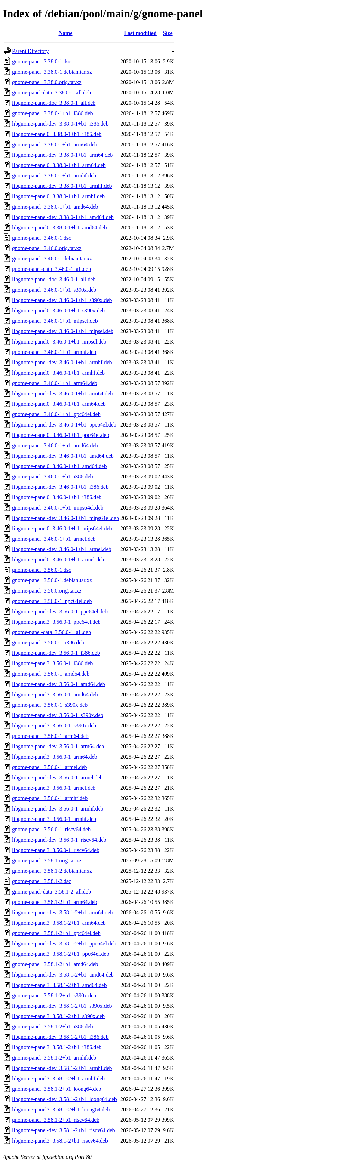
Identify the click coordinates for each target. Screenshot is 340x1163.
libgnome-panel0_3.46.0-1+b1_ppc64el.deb (60, 435)
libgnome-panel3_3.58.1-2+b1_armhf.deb (58, 1078)
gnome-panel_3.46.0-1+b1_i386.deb (52, 476)
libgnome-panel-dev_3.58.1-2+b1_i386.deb (60, 1037)
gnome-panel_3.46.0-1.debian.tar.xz (52, 259)
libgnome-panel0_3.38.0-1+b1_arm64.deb (59, 165)
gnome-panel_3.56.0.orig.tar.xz (46, 591)
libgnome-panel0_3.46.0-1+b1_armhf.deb (58, 373)
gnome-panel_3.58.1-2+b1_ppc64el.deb (56, 933)
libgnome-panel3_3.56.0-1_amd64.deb (55, 694)
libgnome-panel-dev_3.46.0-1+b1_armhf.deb (62, 362)
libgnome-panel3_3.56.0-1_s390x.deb (54, 726)
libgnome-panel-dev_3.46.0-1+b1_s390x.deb (62, 300)
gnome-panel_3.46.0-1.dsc (41, 238)
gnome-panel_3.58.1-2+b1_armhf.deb (54, 1058)
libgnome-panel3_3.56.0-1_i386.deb (52, 663)
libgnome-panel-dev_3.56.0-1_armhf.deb (57, 809)
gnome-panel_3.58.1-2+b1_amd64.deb (55, 964)
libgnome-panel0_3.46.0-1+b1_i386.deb (56, 497)
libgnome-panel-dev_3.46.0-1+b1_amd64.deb (63, 456)
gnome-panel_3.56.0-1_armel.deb (49, 767)
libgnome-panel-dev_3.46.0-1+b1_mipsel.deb (62, 331)
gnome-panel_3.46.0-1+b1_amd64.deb (55, 445)
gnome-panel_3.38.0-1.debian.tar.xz (52, 72)
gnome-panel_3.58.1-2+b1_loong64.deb (56, 1089)
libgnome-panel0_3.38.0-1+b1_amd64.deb (59, 227)
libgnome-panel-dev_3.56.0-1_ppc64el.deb (60, 611)
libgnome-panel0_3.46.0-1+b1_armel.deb (58, 559)
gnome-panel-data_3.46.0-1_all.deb (51, 269)
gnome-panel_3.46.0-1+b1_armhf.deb (54, 352)
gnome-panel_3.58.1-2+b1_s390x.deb (54, 995)
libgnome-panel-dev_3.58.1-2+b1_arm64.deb (62, 912)
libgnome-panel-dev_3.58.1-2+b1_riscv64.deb (63, 1130)
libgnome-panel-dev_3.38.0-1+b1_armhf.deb (62, 186)
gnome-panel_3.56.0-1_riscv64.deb (51, 829)
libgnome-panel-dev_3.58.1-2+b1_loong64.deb (64, 1099)
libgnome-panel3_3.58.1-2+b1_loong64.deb (61, 1109)
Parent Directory (30, 51)
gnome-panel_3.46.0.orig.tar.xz (46, 248)
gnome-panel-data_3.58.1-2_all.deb (51, 892)
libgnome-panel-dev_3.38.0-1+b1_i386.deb (60, 124)
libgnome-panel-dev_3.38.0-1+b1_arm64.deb (62, 155)
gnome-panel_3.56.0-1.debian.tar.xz (52, 580)
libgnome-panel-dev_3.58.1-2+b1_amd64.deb (63, 975)
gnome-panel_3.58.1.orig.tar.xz (46, 860)
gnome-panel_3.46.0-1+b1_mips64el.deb (57, 508)
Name (65, 33)
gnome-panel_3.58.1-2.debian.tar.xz (52, 871)
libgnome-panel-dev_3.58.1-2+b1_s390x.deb (62, 1006)
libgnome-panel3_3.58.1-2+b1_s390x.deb (58, 1016)
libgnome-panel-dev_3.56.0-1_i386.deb (56, 653)
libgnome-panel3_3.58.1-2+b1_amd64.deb (59, 985)
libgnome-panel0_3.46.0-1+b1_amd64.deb (59, 466)
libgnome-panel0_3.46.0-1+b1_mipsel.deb (59, 342)
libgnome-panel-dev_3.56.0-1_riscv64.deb (59, 840)
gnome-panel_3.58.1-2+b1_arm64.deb (54, 902)
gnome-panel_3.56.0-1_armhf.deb (50, 798)
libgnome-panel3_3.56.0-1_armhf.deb (54, 819)
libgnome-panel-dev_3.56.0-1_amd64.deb (58, 684)
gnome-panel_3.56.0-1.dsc (41, 570)
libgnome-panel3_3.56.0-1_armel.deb (53, 788)
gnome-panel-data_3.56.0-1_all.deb (51, 632)
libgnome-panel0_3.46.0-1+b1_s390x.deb (58, 310)
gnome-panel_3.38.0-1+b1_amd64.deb (55, 207)
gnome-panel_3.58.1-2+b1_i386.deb (52, 1026)
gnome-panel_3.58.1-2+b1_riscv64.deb (55, 1120)
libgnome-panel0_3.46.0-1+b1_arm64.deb (59, 404)
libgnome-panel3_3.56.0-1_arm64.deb (54, 757)
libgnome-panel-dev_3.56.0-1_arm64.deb (58, 746)
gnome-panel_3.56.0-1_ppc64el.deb (52, 601)
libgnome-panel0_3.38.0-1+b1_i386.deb (56, 134)
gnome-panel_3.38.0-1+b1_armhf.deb (54, 175)
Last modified (140, 33)
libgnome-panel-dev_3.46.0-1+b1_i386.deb (60, 487)
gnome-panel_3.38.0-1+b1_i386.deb (52, 113)
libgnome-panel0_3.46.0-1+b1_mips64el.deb (62, 528)
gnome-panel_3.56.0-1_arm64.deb (50, 736)
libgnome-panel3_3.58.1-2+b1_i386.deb (56, 1047)
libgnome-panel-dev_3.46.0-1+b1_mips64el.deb (65, 518)
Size (168, 33)
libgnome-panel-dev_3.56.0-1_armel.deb (57, 777)
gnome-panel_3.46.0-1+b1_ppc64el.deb (56, 414)
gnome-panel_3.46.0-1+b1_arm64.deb (54, 383)
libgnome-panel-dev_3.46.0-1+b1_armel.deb (61, 549)
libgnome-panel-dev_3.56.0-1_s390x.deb (57, 715)
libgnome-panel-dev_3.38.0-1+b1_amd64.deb (63, 217)
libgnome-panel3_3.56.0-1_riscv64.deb (55, 850)
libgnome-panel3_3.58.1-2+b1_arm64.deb (59, 923)
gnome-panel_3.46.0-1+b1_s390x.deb (54, 290)
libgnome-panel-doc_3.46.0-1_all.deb (53, 279)
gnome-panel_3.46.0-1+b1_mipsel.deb (55, 321)
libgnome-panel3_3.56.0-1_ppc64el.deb (56, 622)
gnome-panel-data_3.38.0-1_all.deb (51, 92)
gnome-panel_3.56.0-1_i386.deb (48, 642)
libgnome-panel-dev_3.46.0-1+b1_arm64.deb (62, 393)
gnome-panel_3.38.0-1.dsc (41, 61)
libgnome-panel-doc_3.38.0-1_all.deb (53, 103)
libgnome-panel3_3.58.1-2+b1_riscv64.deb (60, 1141)
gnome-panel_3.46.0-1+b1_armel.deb (53, 539)
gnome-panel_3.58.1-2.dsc (41, 881)
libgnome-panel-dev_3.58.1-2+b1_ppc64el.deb (64, 943)
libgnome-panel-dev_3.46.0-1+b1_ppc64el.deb (64, 425)
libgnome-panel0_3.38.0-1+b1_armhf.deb (58, 196)
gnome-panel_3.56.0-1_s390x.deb (50, 705)
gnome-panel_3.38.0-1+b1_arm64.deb (54, 144)
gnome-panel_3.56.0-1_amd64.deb (51, 674)
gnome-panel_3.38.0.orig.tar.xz (46, 82)
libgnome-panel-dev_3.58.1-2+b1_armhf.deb (62, 1068)
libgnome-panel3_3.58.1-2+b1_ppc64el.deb (60, 954)
